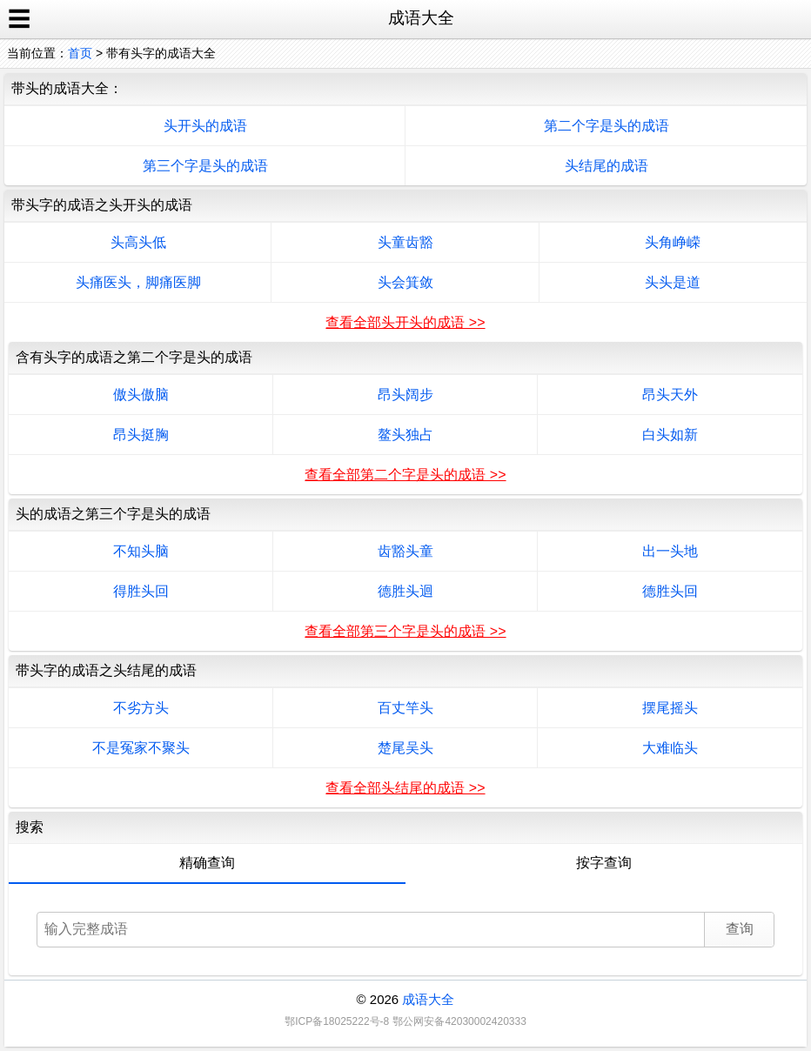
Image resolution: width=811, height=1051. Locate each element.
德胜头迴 (405, 591)
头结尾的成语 (606, 165)
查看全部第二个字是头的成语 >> (405, 474)
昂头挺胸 (141, 434)
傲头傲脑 (141, 394)
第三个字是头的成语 (205, 165)
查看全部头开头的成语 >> (405, 322)
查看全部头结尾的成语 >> (405, 787)
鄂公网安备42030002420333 (459, 1021)
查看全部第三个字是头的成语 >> (405, 631)
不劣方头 (141, 707)
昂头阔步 (405, 394)
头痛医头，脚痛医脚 (138, 282)
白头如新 (670, 434)
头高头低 (138, 242)
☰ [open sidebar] (19, 19)
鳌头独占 (405, 434)
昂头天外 (670, 394)
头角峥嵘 (672, 242)
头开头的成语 (205, 125)
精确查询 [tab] (207, 862)
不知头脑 (141, 551)
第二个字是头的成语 (606, 125)
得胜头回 (141, 591)
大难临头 (670, 747)
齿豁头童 (405, 551)
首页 (80, 53)
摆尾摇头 (670, 707)
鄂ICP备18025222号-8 (337, 1021)
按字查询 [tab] (604, 862)
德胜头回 (670, 591)
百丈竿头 (405, 707)
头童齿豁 (405, 242)
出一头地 (670, 551)
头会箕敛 (405, 282)
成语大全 (428, 999)
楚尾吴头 (405, 747)
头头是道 (672, 282)
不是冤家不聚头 (141, 747)
